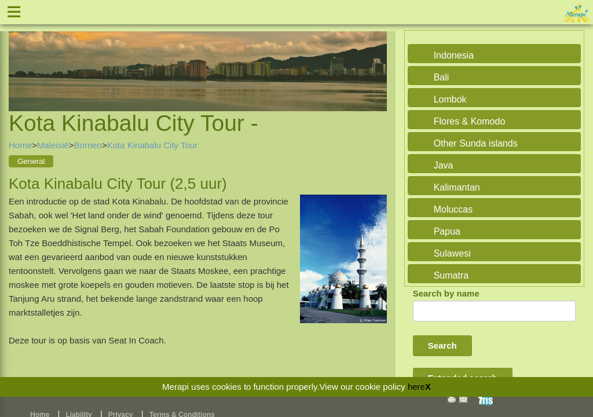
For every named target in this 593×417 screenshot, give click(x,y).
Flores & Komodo (470, 121)
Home (20, 145)
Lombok (450, 99)
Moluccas (453, 209)
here (416, 387)
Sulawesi (452, 253)
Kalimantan (457, 187)
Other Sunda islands (476, 143)
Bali (441, 77)
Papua (447, 231)
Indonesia (454, 55)
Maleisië (53, 145)
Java (443, 165)
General (31, 161)
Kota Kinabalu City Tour (152, 145)
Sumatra (451, 275)
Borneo (88, 145)
